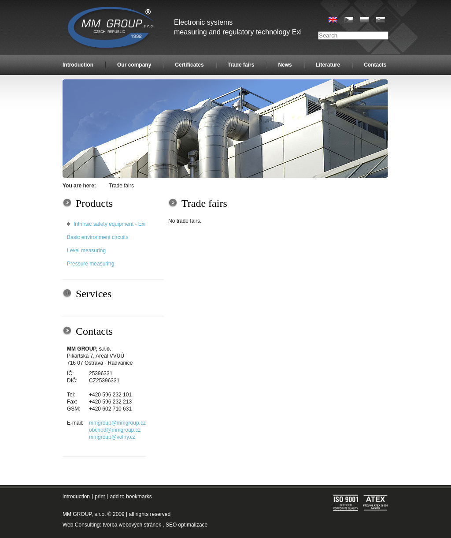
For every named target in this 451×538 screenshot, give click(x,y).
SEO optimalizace (186, 525)
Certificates (189, 65)
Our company (134, 65)
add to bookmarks (131, 496)
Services (93, 293)
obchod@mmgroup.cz (115, 430)
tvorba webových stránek (132, 525)
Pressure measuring (90, 264)
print (100, 496)
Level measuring (86, 250)
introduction (76, 496)
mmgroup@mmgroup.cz (117, 423)
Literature (328, 65)
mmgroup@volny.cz (112, 437)
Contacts (375, 65)
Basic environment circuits (97, 237)
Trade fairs (241, 65)
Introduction (78, 65)
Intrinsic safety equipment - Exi (109, 224)
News (285, 65)
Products (94, 203)
